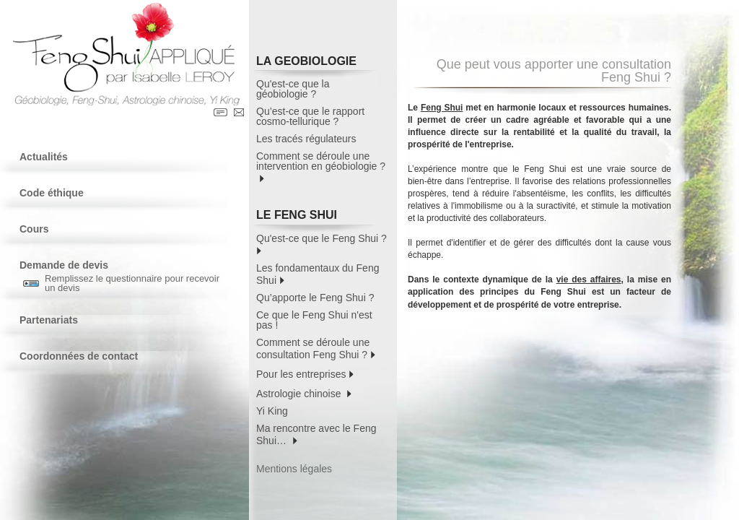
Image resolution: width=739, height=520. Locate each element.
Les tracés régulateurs (306, 139)
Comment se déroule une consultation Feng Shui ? (315, 348)
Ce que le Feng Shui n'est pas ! (314, 320)
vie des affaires (588, 279)
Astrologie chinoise (303, 392)
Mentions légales (294, 469)
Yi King (272, 411)
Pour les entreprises (305, 373)
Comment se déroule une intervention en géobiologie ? (320, 167)
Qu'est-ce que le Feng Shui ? (323, 243)
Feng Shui (442, 108)
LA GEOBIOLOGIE (316, 63)
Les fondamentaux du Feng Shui (317, 274)
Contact (239, 112)
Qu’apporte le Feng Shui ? (315, 297)
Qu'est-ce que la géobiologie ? (293, 89)
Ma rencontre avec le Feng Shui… (316, 434)
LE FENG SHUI (316, 217)
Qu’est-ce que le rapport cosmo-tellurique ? (310, 116)
